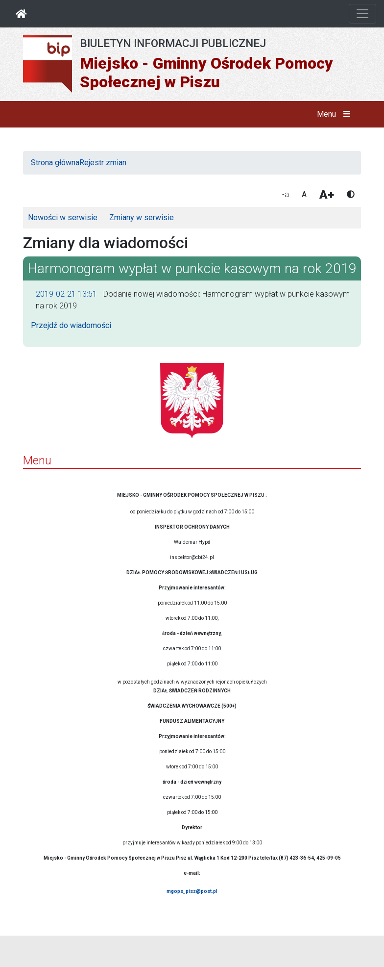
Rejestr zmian (102, 162)
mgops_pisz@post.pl (192, 891)
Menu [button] (336, 114)
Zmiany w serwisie (141, 217)
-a (285, 194)
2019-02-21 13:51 (66, 294)
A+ (326, 195)
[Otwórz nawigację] (362, 14)
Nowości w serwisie (62, 217)
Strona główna (55, 162)
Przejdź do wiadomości (71, 325)
